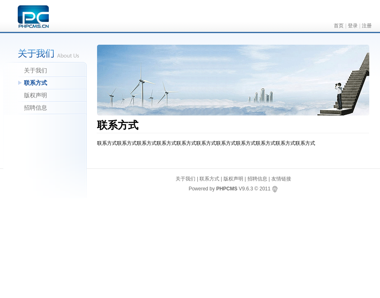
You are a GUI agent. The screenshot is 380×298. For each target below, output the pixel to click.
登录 (353, 26)
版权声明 (35, 95)
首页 (339, 26)
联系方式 (35, 82)
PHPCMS (226, 189)
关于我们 (35, 70)
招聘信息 (35, 107)
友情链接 (281, 179)
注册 (367, 26)
